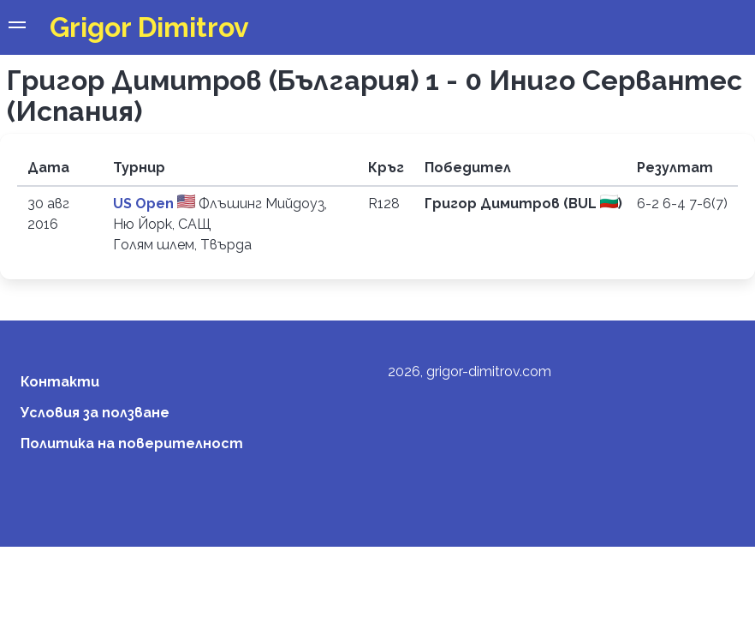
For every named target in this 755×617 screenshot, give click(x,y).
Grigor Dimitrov (149, 27)
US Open (145, 203)
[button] (17, 27)
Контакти (60, 382)
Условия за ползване (95, 412)
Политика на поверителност (132, 443)
